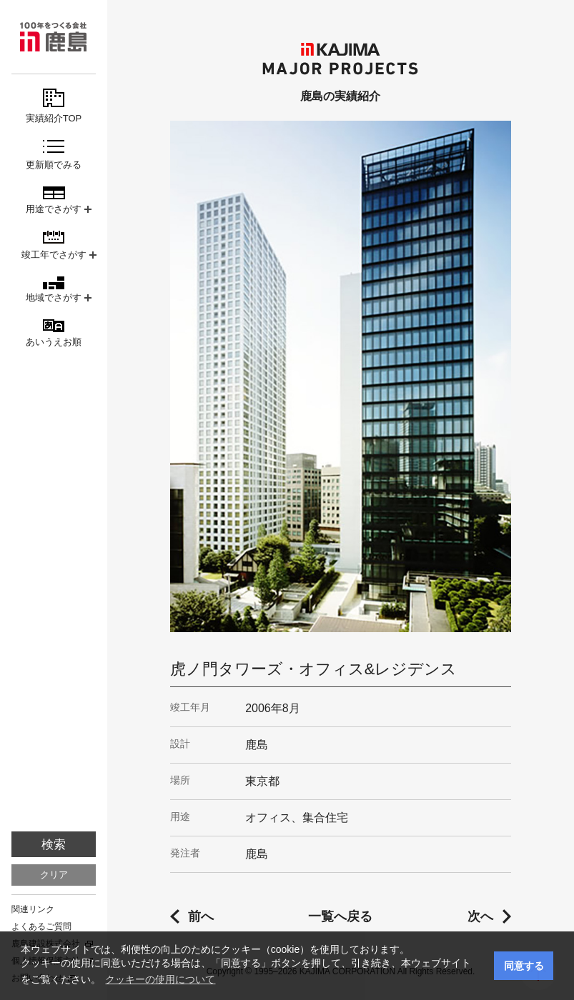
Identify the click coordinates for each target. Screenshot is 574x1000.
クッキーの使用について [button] (160, 979)
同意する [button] (524, 965)
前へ (201, 916)
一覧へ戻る (340, 916)
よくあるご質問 (41, 926)
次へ (480, 916)
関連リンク (32, 909)
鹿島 (54, 36)
